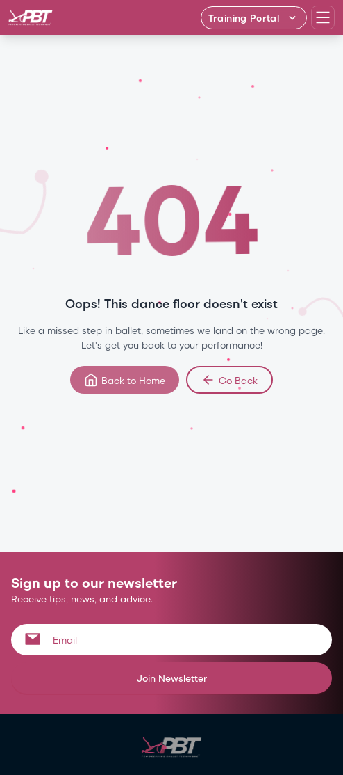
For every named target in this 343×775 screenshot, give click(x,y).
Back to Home (124, 380)
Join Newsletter (172, 678)
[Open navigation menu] (323, 17)
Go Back (229, 380)
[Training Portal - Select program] (254, 17)
